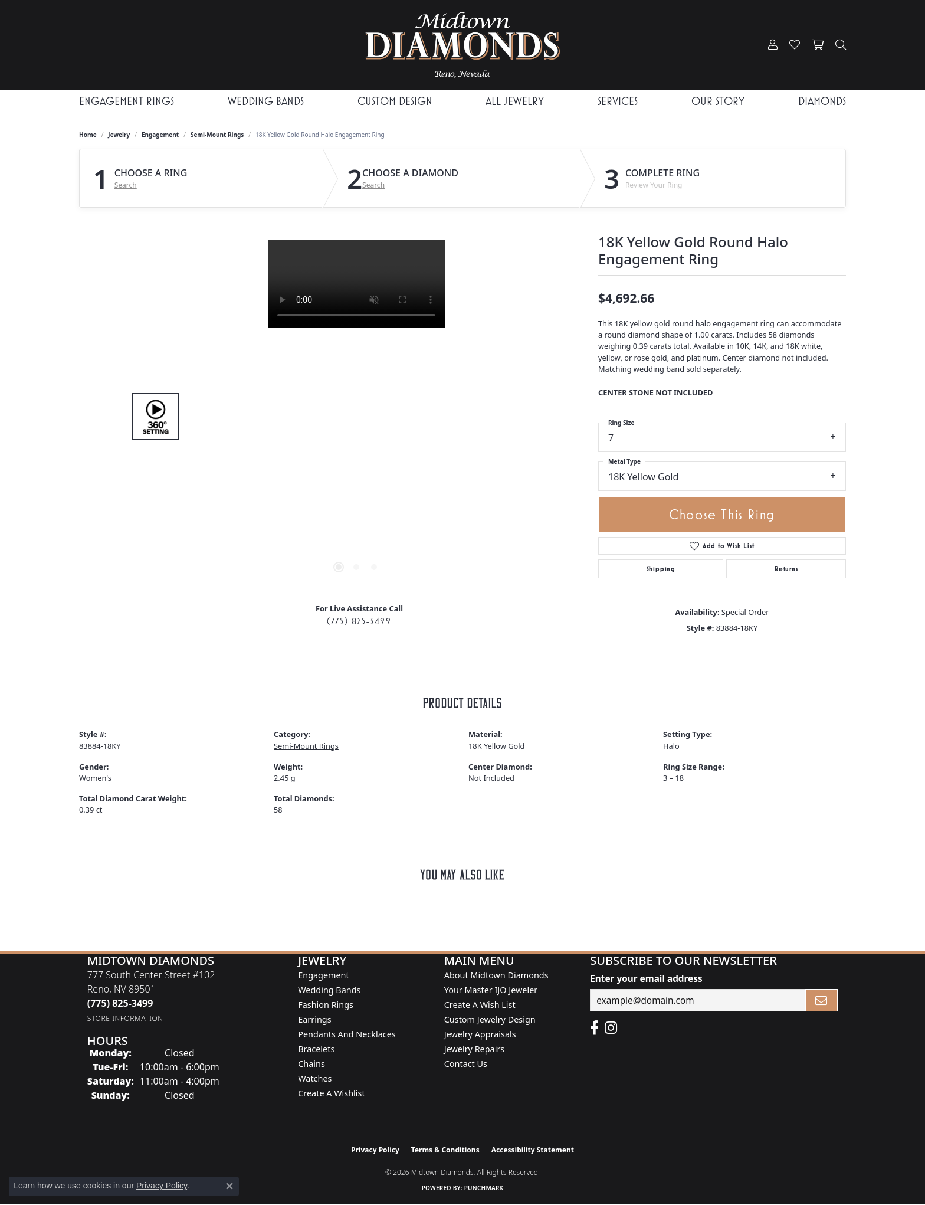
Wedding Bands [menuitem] (329, 990)
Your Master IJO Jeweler (490, 990)
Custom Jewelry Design (490, 1019)
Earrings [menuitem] (314, 1019)
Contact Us (465, 1063)
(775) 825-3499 (359, 621)
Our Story (717, 101)
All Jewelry (515, 101)
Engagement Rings (126, 101)
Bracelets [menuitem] (316, 1049)
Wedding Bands (266, 101)
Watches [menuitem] (315, 1078)
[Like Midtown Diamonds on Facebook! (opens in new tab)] (594, 1028)
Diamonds (822, 101)
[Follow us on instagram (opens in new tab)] (611, 1028)
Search (125, 185)
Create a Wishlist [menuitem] (331, 1093)
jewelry (119, 134)
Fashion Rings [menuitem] (325, 1004)
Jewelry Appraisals (480, 1034)
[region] (356, 417)
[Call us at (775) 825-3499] (120, 1003)
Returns (786, 569)
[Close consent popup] (229, 1186)
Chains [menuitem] (311, 1063)
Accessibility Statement (532, 1150)
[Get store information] (125, 1018)
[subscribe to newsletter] (821, 1000)
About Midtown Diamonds (496, 975)
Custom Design (394, 101)
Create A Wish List (480, 1004)
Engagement (160, 134)
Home (88, 134)
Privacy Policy (375, 1150)
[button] (773, 45)
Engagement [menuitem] (323, 975)
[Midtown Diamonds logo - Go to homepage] (462, 45)
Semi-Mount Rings (217, 134)
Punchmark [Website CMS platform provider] (484, 1188)
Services (618, 101)
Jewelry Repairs (474, 1049)
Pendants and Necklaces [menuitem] (346, 1034)
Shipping (661, 569)
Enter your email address (646, 978)
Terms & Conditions (445, 1150)
